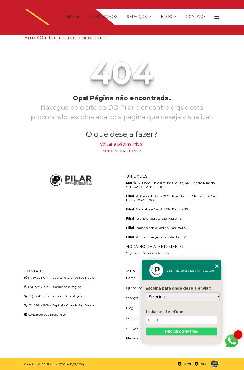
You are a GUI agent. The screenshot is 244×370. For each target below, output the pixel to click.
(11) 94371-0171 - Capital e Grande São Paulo (59, 278)
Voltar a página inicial (122, 144)
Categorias (134, 328)
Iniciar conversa (181, 332)
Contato (195, 16)
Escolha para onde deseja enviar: (178, 288)
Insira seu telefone (164, 312)
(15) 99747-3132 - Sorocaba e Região (52, 287)
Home (73, 16)
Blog (166, 16)
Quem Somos (103, 16)
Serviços (137, 16)
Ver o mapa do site (122, 150)
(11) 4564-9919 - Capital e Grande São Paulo (59, 305)
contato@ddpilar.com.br (45, 314)
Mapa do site (135, 338)
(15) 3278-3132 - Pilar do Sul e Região (53, 296)
